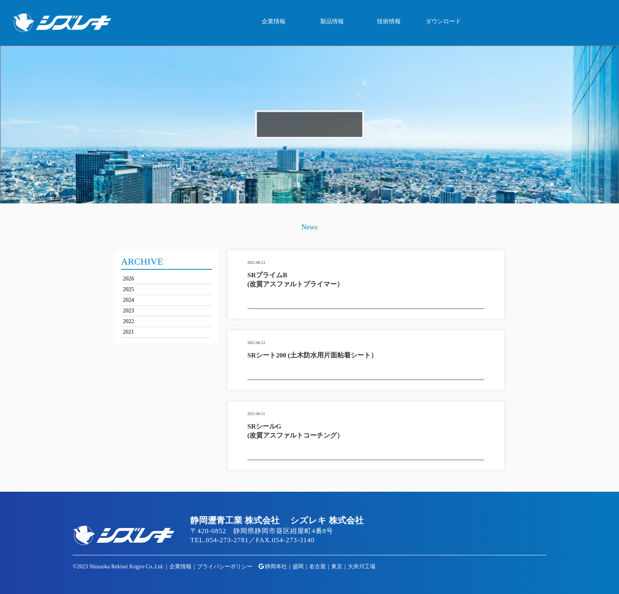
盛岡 (298, 567)
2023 (128, 311)
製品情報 (332, 21)
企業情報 (273, 21)
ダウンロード (443, 21)
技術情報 (389, 21)
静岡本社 (276, 567)
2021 (128, 332)
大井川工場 (361, 567)
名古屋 (317, 567)
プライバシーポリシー (224, 567)
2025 (128, 289)
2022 (128, 321)
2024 (128, 300)
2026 (128, 279)
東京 (336, 567)
